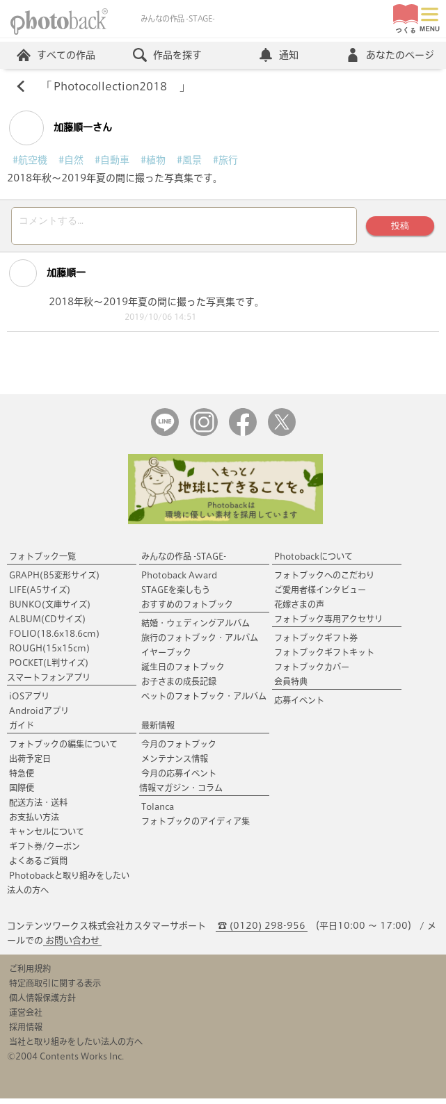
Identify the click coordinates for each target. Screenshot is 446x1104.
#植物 (153, 161)
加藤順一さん (60, 129)
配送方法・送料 (38, 808)
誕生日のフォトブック (183, 672)
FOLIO (54, 639)
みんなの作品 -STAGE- (183, 562)
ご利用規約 (30, 974)
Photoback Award (179, 580)
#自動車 (112, 161)
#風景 (189, 161)
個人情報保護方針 (42, 1003)
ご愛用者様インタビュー (320, 595)
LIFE (39, 595)
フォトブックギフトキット (324, 658)
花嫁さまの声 (299, 610)
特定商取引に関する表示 (55, 988)
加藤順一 (47, 279)
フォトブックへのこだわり (324, 580)
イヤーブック (166, 658)
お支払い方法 (34, 822)
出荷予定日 (30, 764)
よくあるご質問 (38, 866)
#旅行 (225, 161)
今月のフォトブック (178, 749)
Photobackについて (313, 562)
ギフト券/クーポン (44, 851)
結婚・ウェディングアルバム (195, 628)
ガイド (21, 730)
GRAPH (54, 580)
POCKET (48, 668)
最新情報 (158, 730)
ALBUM (47, 624)
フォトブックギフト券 (316, 643)
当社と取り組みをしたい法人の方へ (76, 1047)
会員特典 (291, 687)
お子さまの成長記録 (178, 687)
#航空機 (30, 161)
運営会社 (25, 1018)
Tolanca (157, 812)
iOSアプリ (29, 701)
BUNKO (49, 610)
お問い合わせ (72, 945)
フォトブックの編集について (63, 749)
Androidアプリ (39, 716)
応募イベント (299, 705)
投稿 (399, 229)
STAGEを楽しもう (175, 595)
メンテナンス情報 (174, 764)
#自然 (70, 161)
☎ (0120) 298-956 (261, 931)
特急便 (21, 778)
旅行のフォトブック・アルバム (199, 643)
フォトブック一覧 (42, 562)
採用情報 (25, 1032)
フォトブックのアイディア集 (195, 826)
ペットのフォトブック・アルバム (203, 701)
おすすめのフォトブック (187, 610)
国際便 (21, 793)
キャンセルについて (46, 837)
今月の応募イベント (178, 778)
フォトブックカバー (311, 672)
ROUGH (49, 653)
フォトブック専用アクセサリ (328, 624)
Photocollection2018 (117, 87)
